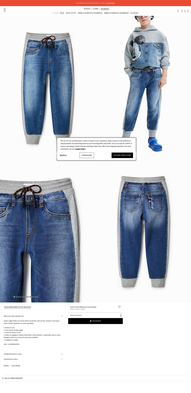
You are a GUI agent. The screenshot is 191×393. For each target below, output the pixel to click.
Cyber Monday (16, 366)
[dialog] (96, 149)
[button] (87, 9)
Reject (63, 155)
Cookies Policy (80, 149)
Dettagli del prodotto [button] (14, 316)
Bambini (6, 366)
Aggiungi (96, 321)
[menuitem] (87, 11)
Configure (86, 155)
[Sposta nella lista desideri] (119, 306)
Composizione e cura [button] (13, 354)
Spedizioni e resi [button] (11, 359)
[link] (178, 11)
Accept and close (122, 155)
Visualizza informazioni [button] (26, 297)
